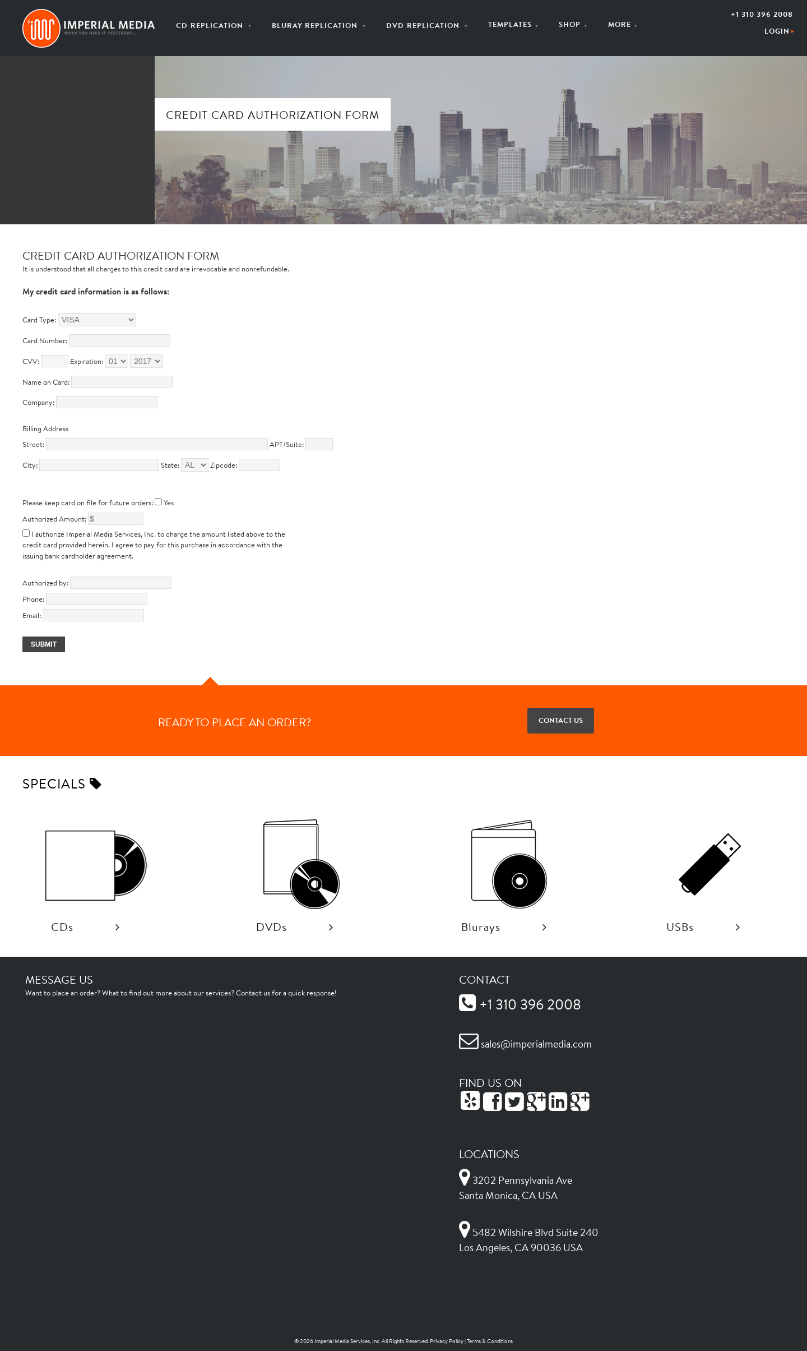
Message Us (59, 979)
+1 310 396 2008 (762, 14)
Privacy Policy (446, 1341)
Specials (62, 783)
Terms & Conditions (490, 1341)
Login (777, 31)
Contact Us (561, 720)
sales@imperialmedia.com (525, 1043)
